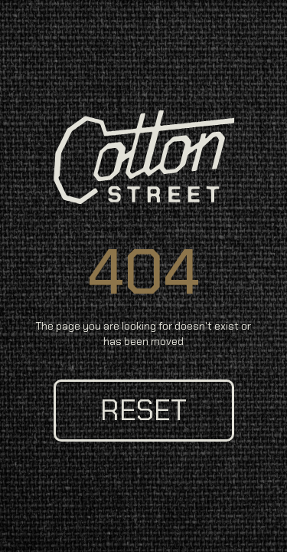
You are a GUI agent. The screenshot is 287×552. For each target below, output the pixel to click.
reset (143, 410)
